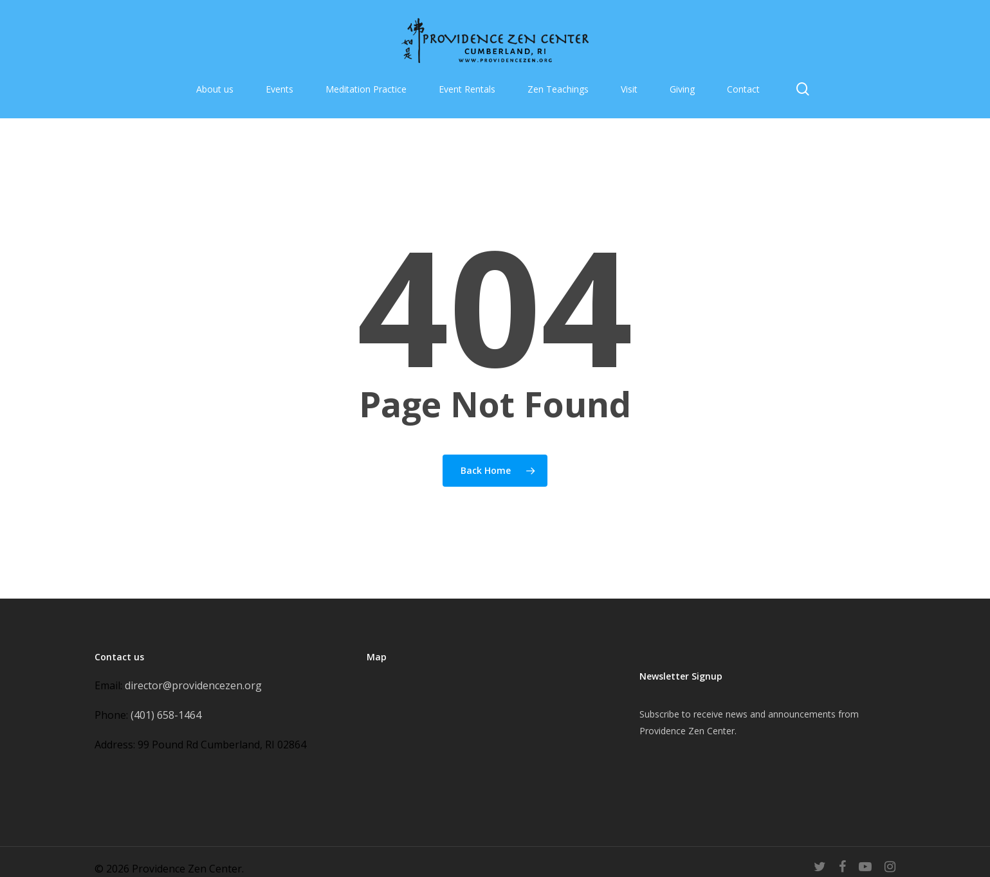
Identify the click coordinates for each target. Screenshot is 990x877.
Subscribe (659, 714)
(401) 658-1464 (166, 715)
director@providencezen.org (193, 685)
